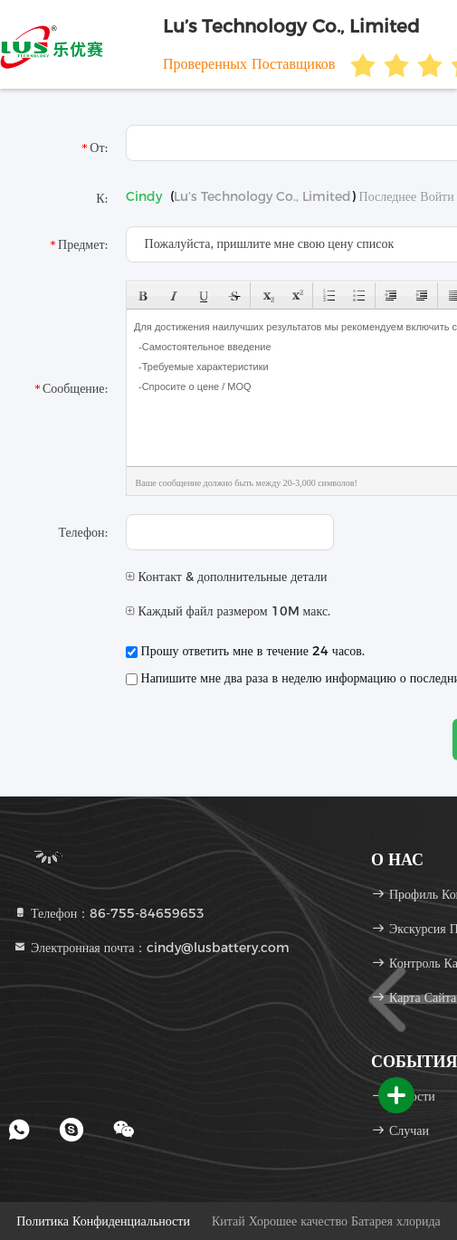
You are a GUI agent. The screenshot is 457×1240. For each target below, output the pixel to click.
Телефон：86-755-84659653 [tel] (109, 913)
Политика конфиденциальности (103, 1221)
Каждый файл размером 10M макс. (228, 611)
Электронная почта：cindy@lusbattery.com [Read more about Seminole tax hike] (151, 948)
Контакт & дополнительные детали (227, 576)
